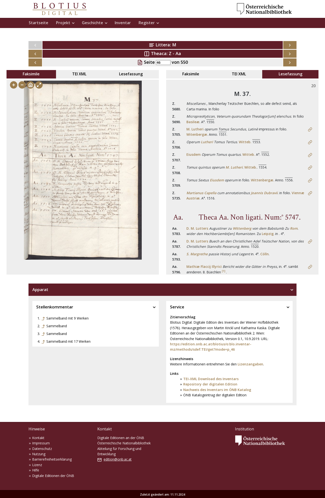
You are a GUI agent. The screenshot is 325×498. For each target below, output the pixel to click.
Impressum (41, 443)
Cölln (264, 254)
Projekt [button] (63, 22)
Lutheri (207, 142)
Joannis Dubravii (264, 193)
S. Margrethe (197, 254)
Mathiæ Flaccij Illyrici (204, 266)
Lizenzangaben (250, 364)
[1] (223, 271)
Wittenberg (242, 228)
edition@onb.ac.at (118, 459)
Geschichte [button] (92, 22)
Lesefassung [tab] (131, 74)
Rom (293, 228)
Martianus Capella (201, 193)
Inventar (123, 22)
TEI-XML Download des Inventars (211, 379)
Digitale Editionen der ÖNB (53, 475)
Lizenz (37, 464)
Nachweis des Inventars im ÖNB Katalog (217, 389)
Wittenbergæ (262, 180)
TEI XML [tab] (79, 74)
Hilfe (35, 470)
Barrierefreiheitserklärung (52, 459)
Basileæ (192, 122)
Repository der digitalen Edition (210, 384)
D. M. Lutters (197, 228)
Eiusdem (193, 154)
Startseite (38, 22)
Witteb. (245, 142)
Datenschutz (42, 448)
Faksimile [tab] (31, 74)
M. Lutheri (195, 129)
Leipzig (268, 233)
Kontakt (38, 437)
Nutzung (38, 454)
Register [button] (147, 22)
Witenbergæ (196, 134)
